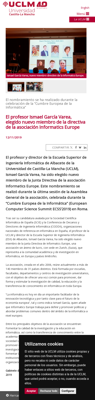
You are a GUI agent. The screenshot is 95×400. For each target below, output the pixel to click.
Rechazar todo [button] (48, 390)
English (85, 7)
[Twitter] (71, 147)
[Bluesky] (79, 147)
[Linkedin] (84, 147)
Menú (83, 14)
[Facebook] (75, 147)
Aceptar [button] (31, 390)
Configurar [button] (68, 390)
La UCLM (81, 19)
